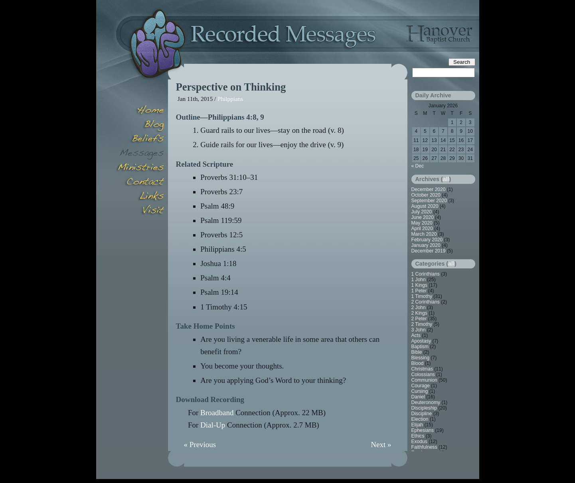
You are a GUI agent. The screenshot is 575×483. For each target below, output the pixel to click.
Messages (140, 154)
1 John (418, 279)
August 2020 (425, 206)
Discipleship (424, 408)
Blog (140, 125)
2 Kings (419, 313)
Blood (417, 363)
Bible (416, 352)
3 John (418, 330)
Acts (416, 335)
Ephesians (422, 430)
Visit (140, 211)
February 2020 (427, 239)
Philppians (230, 98)
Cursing (419, 391)
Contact (140, 182)
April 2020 (422, 228)
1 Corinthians (425, 274)
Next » (381, 444)
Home (140, 111)
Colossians (423, 374)
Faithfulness (424, 447)
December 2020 (428, 189)
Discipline (421, 413)
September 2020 (429, 200)
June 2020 (422, 217)
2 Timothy (421, 324)
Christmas (422, 369)
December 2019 (428, 251)
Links (140, 197)
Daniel (418, 397)
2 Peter (419, 318)
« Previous (200, 444)
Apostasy (421, 341)
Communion (424, 380)
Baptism (420, 346)
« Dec (417, 166)
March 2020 (424, 234)
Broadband (216, 412)
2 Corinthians (425, 302)
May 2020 (422, 223)
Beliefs (140, 139)
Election (420, 419)
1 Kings (419, 285)
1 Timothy (421, 296)
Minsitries (140, 168)
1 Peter (419, 291)
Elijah (417, 425)
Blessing (420, 358)
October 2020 (426, 195)
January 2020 (426, 245)
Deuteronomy (426, 402)
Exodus (419, 441)
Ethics (418, 436)
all (446, 179)
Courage (420, 385)
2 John (418, 307)
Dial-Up (212, 425)
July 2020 (421, 212)
